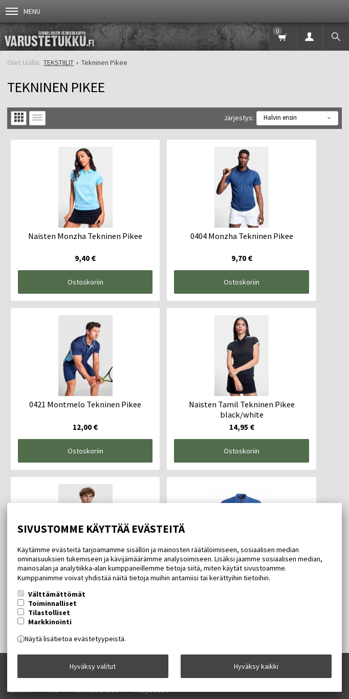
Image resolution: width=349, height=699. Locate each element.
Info (53, 467)
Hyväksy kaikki (256, 666)
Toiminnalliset (52, 603)
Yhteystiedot (151, 467)
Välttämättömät (56, 594)
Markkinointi (50, 621)
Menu (23, 11)
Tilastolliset (49, 612)
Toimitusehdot (95, 467)
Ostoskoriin (63, 255)
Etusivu (22, 467)
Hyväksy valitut (93, 666)
